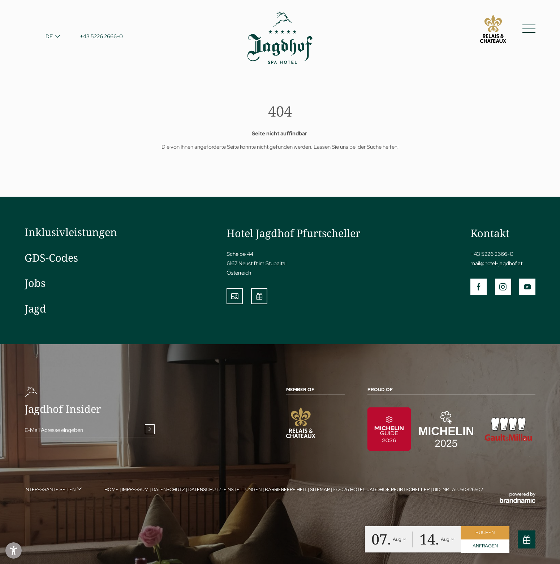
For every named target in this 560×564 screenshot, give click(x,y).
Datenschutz (169, 489)
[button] (13, 550)
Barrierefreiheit (286, 489)
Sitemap (320, 489)
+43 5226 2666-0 (491, 254)
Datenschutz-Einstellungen (225, 489)
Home (112, 489)
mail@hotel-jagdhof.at (496, 263)
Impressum (136, 489)
